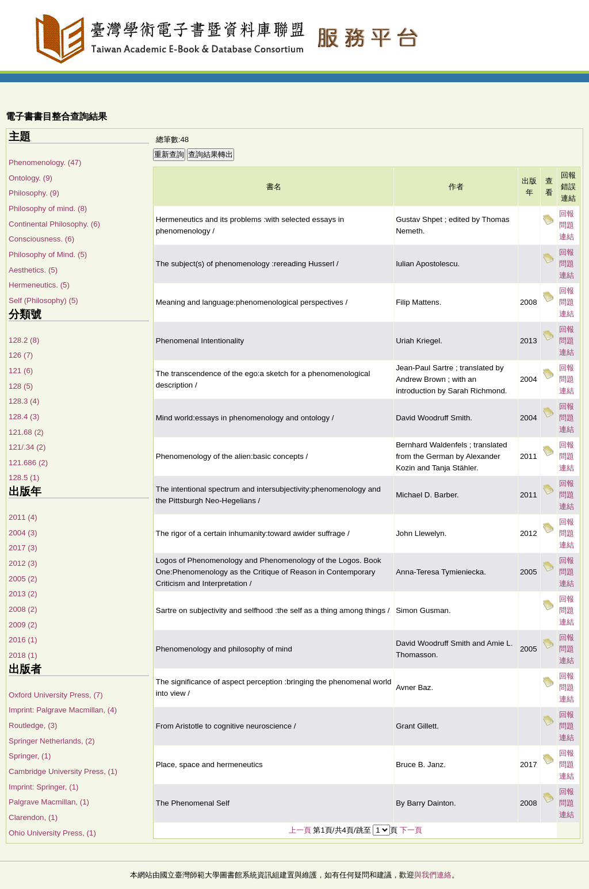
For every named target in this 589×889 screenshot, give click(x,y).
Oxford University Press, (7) (56, 695)
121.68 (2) (26, 432)
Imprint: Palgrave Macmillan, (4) (63, 710)
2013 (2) (23, 593)
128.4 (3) (24, 416)
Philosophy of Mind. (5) (48, 254)
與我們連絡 (433, 875)
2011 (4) (23, 517)
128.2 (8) (24, 340)
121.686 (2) (28, 462)
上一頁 (300, 830)
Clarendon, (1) (33, 817)
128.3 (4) (24, 401)
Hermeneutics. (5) (39, 285)
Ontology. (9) (30, 178)
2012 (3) (23, 563)
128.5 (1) (24, 477)
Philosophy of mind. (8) (48, 208)
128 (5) (21, 386)
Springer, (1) (30, 756)
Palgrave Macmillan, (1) (49, 802)
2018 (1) (23, 655)
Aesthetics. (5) (33, 270)
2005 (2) (23, 578)
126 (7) (21, 355)
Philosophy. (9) (34, 193)
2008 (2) (23, 609)
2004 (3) (23, 532)
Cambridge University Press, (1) (63, 771)
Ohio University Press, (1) (52, 833)
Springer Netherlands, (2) (52, 741)
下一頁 (411, 830)
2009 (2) (23, 624)
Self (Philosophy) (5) (43, 300)
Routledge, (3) (33, 725)
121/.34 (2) (27, 447)
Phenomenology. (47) (45, 162)
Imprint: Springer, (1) (43, 787)
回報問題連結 (566, 225)
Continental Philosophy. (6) (54, 224)
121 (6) (21, 370)
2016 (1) (23, 639)
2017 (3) (23, 547)
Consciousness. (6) (41, 239)
